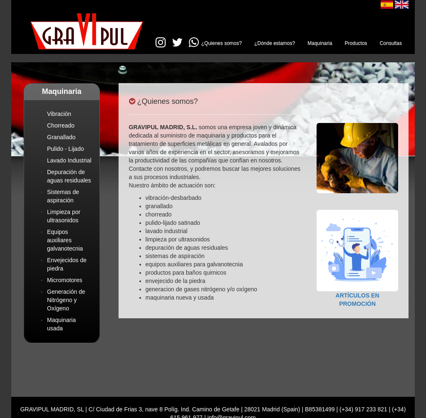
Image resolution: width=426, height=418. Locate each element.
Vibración (59, 114)
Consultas (391, 43)
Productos (356, 43)
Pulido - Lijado (65, 148)
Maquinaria (319, 43)
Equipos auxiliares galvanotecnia (65, 240)
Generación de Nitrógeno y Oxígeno (66, 300)
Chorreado (60, 125)
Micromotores (64, 280)
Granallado (61, 137)
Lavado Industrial (69, 160)
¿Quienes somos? (221, 43)
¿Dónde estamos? (274, 43)
